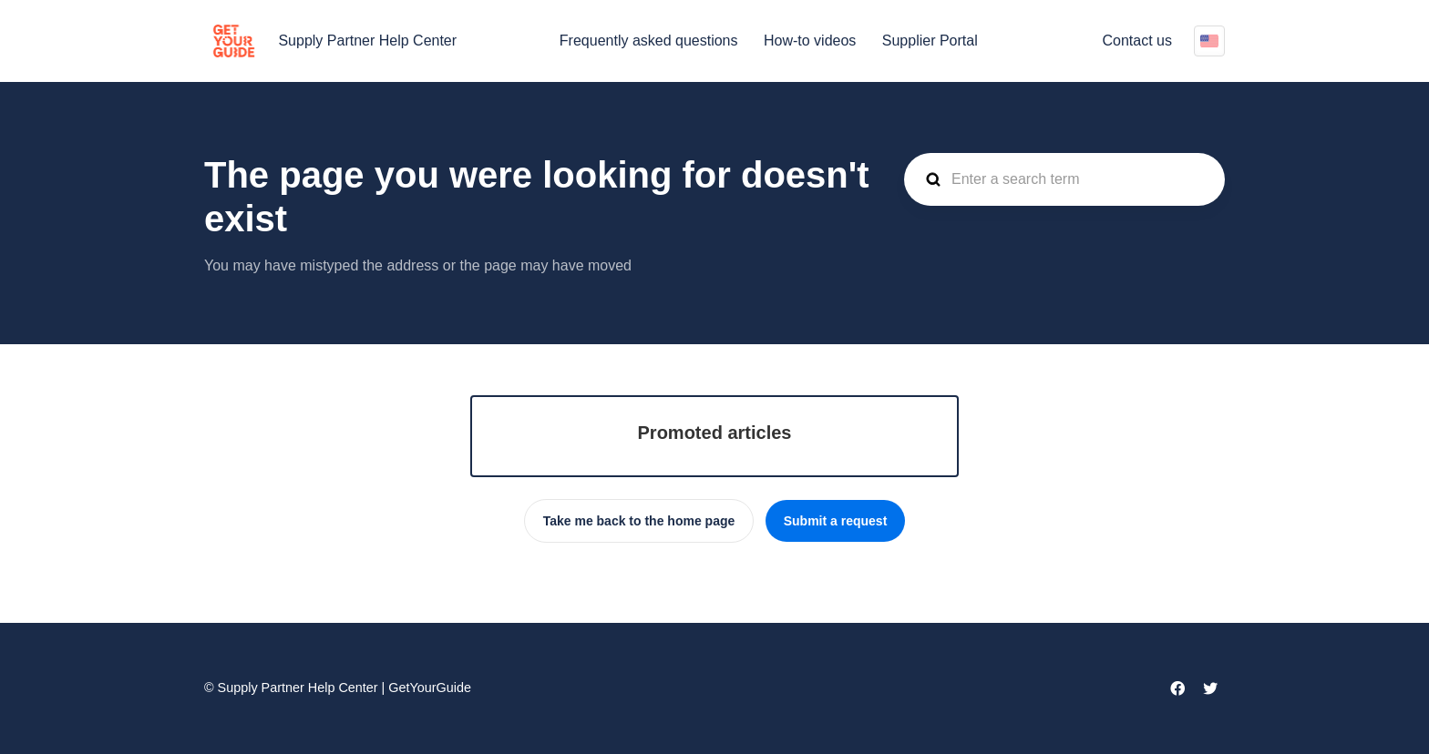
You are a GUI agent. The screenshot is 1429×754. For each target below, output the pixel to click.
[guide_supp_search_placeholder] (1064, 179)
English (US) (1209, 40)
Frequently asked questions (649, 40)
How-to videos (810, 40)
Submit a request (836, 521)
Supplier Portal (930, 40)
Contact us (1137, 40)
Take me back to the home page (639, 521)
